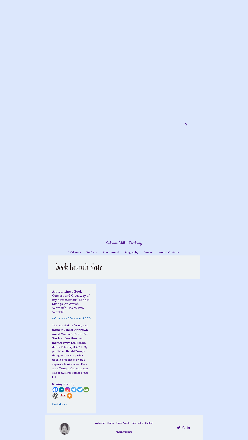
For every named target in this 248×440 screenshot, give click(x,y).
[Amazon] (183, 427)
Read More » (59, 404)
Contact (149, 423)
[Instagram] (67, 389)
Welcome (100, 423)
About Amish (123, 423)
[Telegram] (80, 389)
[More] (69, 396)
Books (110, 423)
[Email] (86, 389)
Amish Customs (124, 432)
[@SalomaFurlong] (178, 427)
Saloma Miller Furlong (124, 243)
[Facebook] (55, 389)
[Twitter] (74, 389)
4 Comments (59, 318)
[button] (186, 125)
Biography (137, 423)
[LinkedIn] (188, 427)
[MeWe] (61, 389)
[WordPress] (55, 396)
